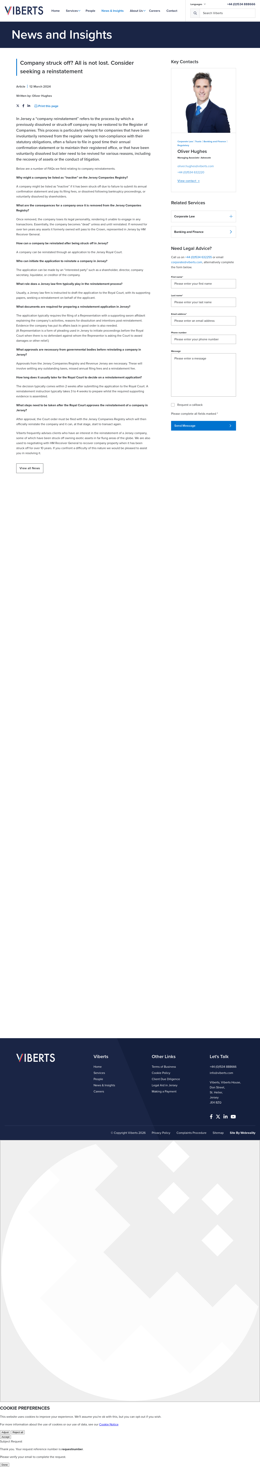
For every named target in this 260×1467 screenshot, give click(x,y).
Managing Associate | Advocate (194, 195)
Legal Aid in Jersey (164, 1085)
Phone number (179, 370)
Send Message (202, 464)
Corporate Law (185, 179)
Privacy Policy (161, 1133)
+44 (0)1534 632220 (190, 210)
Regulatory (183, 183)
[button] (203, 254)
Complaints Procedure (191, 1133)
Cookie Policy (161, 1073)
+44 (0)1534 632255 (198, 295)
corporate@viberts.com (186, 300)
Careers (154, 11)
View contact (188, 219)
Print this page (46, 144)
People (90, 11)
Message (176, 389)
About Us (136, 11)
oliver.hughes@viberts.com (195, 204)
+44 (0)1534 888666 (241, 4)
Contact (171, 11)
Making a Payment (164, 1091)
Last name (177, 333)
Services (72, 11)
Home (55, 11)
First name (177, 315)
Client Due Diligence (166, 1079)
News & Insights (112, 11)
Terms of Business (164, 1067)
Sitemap (218, 1133)
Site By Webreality (242, 1133)
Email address (179, 352)
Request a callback (190, 443)
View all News (30, 506)
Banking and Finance (215, 179)
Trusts (198, 179)
